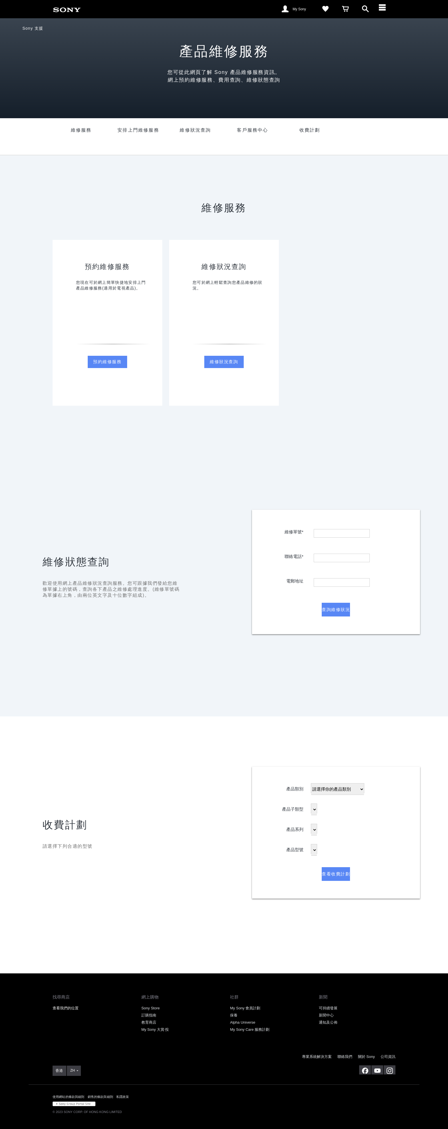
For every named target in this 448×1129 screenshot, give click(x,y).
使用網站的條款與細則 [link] (69, 1096)
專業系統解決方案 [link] (317, 1056)
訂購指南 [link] (148, 1015)
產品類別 (294, 787)
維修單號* (294, 530)
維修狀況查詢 (224, 361)
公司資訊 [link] (388, 1056)
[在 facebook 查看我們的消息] (365, 1069)
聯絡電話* (294, 555)
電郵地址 (294, 579)
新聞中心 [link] (326, 1015)
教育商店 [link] (148, 1022)
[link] (67, 8)
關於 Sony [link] (366, 1056)
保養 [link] (233, 1015)
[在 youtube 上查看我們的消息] (377, 1069)
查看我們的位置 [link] (66, 1008)
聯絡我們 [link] (344, 1056)
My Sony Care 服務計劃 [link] (249, 1029)
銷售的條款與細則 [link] (100, 1096)
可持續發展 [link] (328, 1008)
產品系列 (294, 828)
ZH (72, 1070)
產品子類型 (292, 808)
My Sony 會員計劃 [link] (245, 1008)
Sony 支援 (32, 28)
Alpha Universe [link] (242, 1022)
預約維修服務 (107, 361)
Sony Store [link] (150, 1008)
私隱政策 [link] (122, 1096)
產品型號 (294, 848)
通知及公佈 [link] (328, 1022)
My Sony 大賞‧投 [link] (155, 1029)
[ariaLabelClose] (385, 9)
